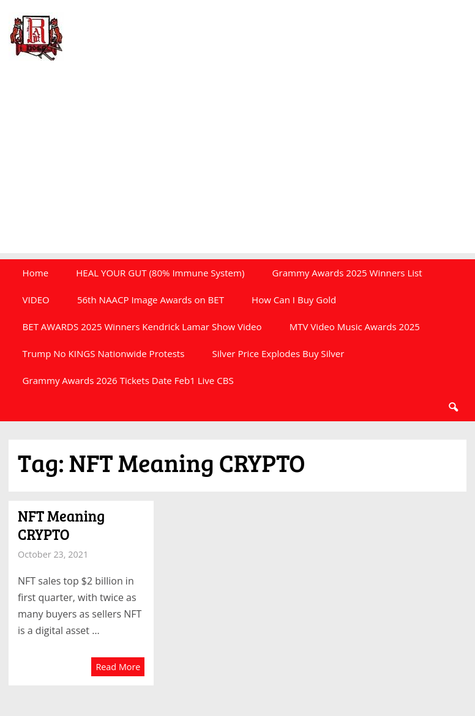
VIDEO (36, 299)
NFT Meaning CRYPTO (61, 525)
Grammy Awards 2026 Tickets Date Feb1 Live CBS (128, 380)
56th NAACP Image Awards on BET (150, 299)
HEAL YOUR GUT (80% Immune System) (160, 273)
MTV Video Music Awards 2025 (355, 326)
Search (452, 407)
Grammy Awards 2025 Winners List (347, 273)
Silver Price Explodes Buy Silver (278, 353)
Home (36, 273)
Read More (117, 667)
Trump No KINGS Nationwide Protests (104, 353)
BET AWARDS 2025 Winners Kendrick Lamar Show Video (142, 326)
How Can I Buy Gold (294, 299)
